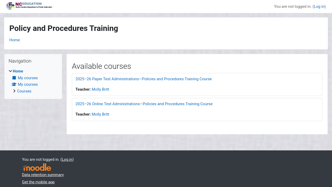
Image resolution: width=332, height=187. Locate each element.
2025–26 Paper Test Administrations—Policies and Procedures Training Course (143, 79)
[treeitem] (33, 81)
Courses (24, 91)
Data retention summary (43, 174)
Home (14, 40)
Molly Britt (100, 89)
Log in (319, 6)
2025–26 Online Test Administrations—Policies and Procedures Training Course (144, 104)
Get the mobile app (38, 182)
